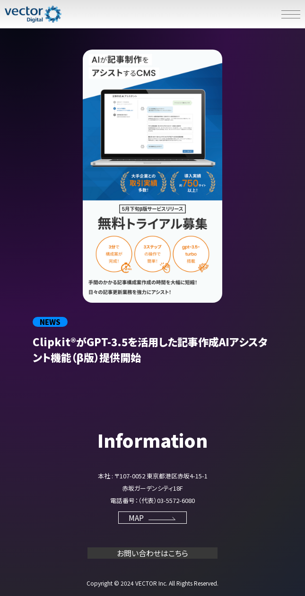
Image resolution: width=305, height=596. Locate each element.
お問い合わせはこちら (152, 553)
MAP (153, 517)
